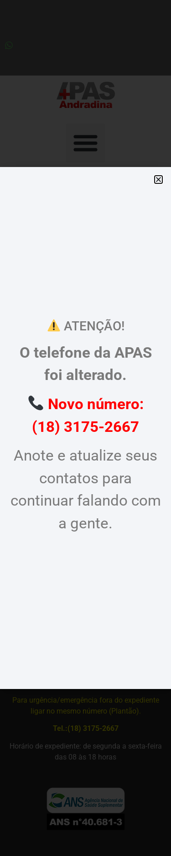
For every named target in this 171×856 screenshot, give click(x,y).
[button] (158, 179)
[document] (85, 428)
